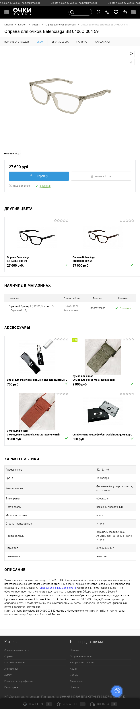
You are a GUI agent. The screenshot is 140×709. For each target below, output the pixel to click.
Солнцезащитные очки (16, 650)
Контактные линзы (14, 662)
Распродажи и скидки (82, 662)
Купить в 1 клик (101, 176)
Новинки (74, 650)
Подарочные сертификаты (18, 681)
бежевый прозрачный (109, 506)
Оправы (8, 656)
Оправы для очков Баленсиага (58, 587)
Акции (73, 668)
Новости (74, 687)
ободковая (102, 498)
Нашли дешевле (19, 185)
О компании (76, 681)
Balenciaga (102, 478)
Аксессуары (11, 668)
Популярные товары (81, 656)
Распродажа (11, 687)
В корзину (39, 176)
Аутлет (7, 675)
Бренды (74, 675)
